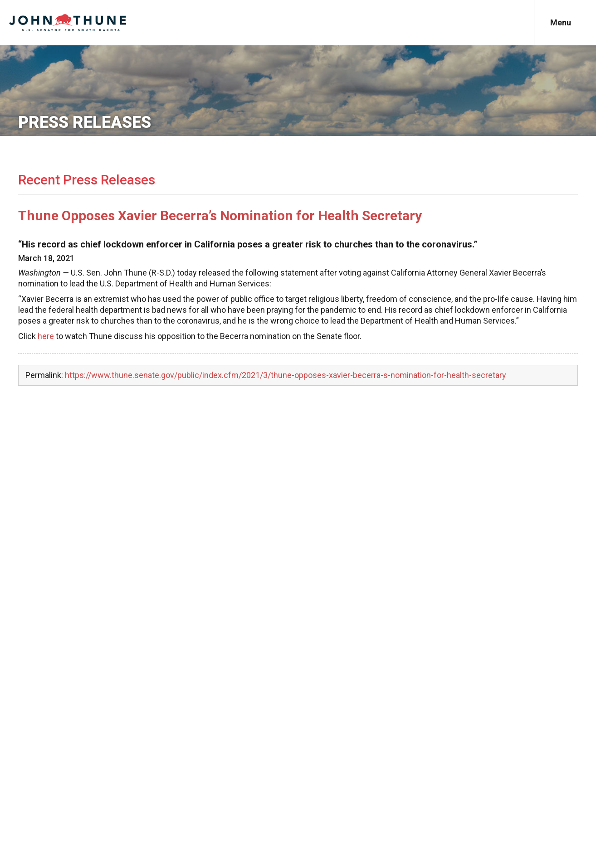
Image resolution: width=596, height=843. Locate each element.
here (46, 336)
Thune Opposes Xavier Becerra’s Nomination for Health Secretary (220, 215)
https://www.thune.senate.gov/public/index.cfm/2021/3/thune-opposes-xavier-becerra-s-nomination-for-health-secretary (285, 375)
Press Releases (84, 122)
